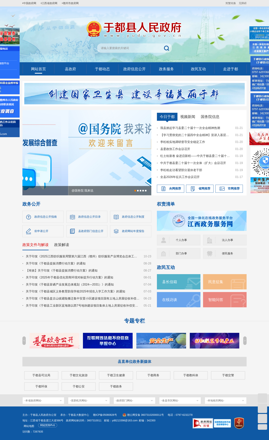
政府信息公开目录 (90, 216)
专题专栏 (134, 321)
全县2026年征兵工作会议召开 (180, 177)
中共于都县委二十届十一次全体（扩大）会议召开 (193, 163)
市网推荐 (234, 188)
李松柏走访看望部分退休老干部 (181, 170)
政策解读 (61, 246)
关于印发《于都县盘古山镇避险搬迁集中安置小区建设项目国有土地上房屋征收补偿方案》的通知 (83, 299)
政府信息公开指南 (46, 216)
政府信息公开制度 (134, 216)
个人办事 (182, 240)
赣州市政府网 (74, 3)
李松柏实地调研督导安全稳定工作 (182, 141)
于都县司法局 (41, 375)
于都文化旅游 (79, 375)
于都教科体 (190, 375)
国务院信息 (210, 117)
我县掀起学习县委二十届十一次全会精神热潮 (190, 128)
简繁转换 (230, 3)
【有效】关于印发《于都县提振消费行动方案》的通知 (62, 271)
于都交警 (228, 375)
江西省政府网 (52, 3)
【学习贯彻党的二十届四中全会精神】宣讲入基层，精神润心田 (196, 135)
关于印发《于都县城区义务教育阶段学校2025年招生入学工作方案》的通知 (75, 292)
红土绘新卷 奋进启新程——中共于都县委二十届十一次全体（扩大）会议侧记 (196, 155)
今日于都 (167, 117)
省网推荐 (204, 188)
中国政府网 (30, 3)
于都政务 (116, 386)
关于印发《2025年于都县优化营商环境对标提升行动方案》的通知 (69, 278)
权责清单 (166, 203)
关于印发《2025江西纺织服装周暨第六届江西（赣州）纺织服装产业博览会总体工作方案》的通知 (83, 257)
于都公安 (79, 386)
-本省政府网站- (33, 400)
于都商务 (153, 375)
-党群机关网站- (78, 400)
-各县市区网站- (170, 400)
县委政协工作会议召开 (175, 149)
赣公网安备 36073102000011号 (145, 414)
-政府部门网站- (124, 400)
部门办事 (182, 253)
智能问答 (216, 299)
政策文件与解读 (35, 246)
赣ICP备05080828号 (105, 414)
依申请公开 (41, 231)
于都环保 (41, 386)
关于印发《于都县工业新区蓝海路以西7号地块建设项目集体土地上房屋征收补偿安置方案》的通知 (83, 306)
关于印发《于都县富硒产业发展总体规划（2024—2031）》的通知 (70, 285)
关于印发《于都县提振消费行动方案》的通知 (56, 264)
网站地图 (29, 426)
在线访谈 (170, 299)
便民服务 (228, 253)
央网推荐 (175, 188)
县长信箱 (170, 281)
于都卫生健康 (116, 375)
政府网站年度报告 (134, 231)
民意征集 (216, 281)
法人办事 (228, 240)
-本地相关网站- (215, 400)
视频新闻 (187, 117)
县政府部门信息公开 (91, 231)
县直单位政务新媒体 (134, 361)
